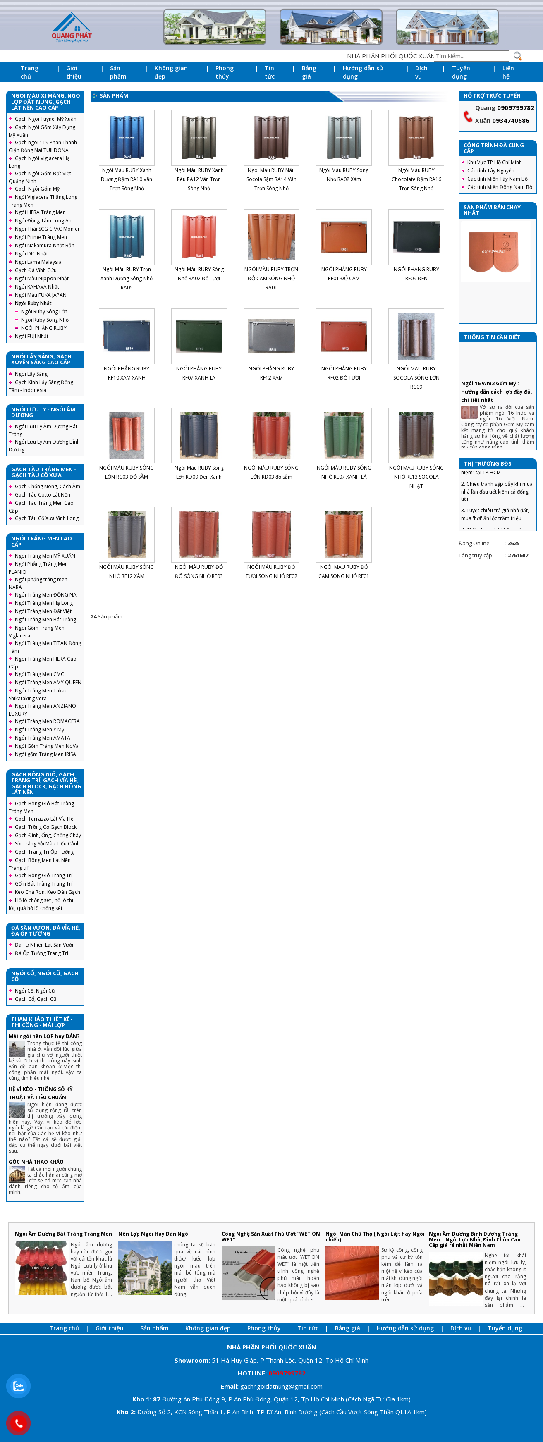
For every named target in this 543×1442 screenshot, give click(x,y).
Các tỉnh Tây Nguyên (490, 170)
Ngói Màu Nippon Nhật (42, 278)
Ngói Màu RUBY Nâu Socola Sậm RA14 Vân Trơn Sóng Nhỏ (271, 179)
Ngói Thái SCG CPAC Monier (47, 228)
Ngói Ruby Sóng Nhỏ (45, 319)
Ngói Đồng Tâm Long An (43, 220)
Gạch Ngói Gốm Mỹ (37, 188)
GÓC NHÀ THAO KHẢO (36, 1161)
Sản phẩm (118, 72)
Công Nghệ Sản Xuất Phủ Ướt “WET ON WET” (271, 1236)
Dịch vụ (421, 72)
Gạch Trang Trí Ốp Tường (44, 851)
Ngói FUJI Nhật (31, 336)
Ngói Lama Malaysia (38, 261)
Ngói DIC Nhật (31, 253)
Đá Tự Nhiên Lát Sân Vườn (45, 944)
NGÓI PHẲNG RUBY (44, 328)
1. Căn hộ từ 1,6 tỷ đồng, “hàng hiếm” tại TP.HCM (496, 496)
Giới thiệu (73, 72)
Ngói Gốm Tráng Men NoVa (47, 746)
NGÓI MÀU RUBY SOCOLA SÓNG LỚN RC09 (416, 377)
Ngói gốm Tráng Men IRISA (45, 754)
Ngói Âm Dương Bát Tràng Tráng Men (63, 1233)
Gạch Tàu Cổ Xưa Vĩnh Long (47, 518)
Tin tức (270, 72)
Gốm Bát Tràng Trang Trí (43, 883)
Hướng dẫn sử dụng (363, 72)
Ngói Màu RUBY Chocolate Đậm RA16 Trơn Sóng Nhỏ (416, 179)
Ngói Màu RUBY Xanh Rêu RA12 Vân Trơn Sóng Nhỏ (199, 179)
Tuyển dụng (461, 72)
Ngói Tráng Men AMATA (42, 737)
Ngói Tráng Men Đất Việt (43, 611)
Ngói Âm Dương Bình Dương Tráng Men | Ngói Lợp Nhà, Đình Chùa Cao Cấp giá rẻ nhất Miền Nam (475, 1239)
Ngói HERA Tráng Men (40, 212)
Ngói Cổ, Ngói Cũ (35, 990)
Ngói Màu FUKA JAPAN (41, 294)
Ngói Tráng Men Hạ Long (44, 602)
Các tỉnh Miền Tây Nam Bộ (497, 178)
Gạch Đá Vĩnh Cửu (36, 270)
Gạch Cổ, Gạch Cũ (35, 999)
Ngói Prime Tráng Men (41, 237)
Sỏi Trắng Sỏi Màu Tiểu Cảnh (47, 843)
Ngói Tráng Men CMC (39, 674)
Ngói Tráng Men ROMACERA (47, 721)
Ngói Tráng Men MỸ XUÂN (45, 555)
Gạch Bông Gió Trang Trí (43, 875)
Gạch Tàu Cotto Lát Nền (42, 494)
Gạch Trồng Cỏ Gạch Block (46, 827)
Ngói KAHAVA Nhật (37, 286)
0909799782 (515, 107)
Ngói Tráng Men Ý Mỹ (39, 729)
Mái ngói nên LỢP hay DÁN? (44, 1036)
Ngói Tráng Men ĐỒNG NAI (46, 594)
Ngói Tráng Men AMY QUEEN (48, 682)
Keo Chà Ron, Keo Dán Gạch (47, 891)
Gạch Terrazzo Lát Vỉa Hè (44, 818)
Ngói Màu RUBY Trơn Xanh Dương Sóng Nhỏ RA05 (126, 278)
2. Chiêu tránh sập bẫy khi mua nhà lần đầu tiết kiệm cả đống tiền (497, 519)
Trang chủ (29, 72)
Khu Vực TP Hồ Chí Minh (494, 162)
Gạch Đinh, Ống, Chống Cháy (48, 835)
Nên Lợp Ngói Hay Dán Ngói (154, 1233)
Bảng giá (309, 72)
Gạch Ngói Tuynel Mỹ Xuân (46, 118)
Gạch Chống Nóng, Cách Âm (47, 486)
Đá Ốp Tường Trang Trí (41, 953)
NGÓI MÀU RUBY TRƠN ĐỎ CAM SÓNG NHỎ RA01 (271, 278)
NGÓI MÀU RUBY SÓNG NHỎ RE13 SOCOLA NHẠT (416, 476)
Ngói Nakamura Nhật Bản (44, 245)
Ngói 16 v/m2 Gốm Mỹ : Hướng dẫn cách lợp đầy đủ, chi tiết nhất (496, 420)
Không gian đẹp (171, 72)
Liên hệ (508, 72)
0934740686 (510, 120)
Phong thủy (224, 72)
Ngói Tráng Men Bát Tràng (45, 619)
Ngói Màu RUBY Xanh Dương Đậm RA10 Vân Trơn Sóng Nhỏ (126, 179)
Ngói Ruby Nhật (33, 303)
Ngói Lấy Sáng (31, 373)
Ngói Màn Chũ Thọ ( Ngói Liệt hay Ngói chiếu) (375, 1236)
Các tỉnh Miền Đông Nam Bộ (499, 187)
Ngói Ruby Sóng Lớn (44, 311)
